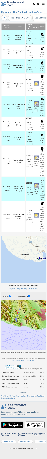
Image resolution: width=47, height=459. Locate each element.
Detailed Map (33, 289)
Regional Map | (15, 289)
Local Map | (24, 289)
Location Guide (10, 398)
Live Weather (31, 396)
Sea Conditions (21, 396)
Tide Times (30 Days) (19, 18)
